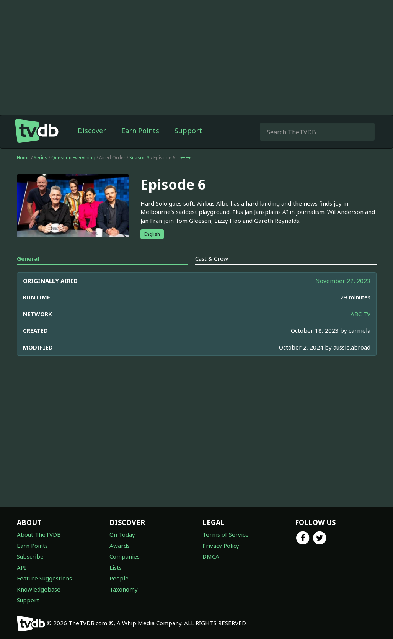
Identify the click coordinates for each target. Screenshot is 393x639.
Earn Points (140, 130)
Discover (92, 130)
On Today (122, 534)
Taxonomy (123, 589)
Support (188, 130)
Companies (124, 556)
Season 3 (139, 157)
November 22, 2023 (342, 280)
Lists (115, 567)
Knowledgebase (38, 589)
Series (40, 157)
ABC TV (360, 314)
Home (23, 157)
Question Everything (73, 157)
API (21, 567)
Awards (119, 545)
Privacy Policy (220, 545)
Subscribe (30, 556)
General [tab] (28, 258)
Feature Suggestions (44, 578)
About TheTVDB (39, 534)
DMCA (210, 556)
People (119, 578)
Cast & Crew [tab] (211, 258)
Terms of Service (225, 534)
